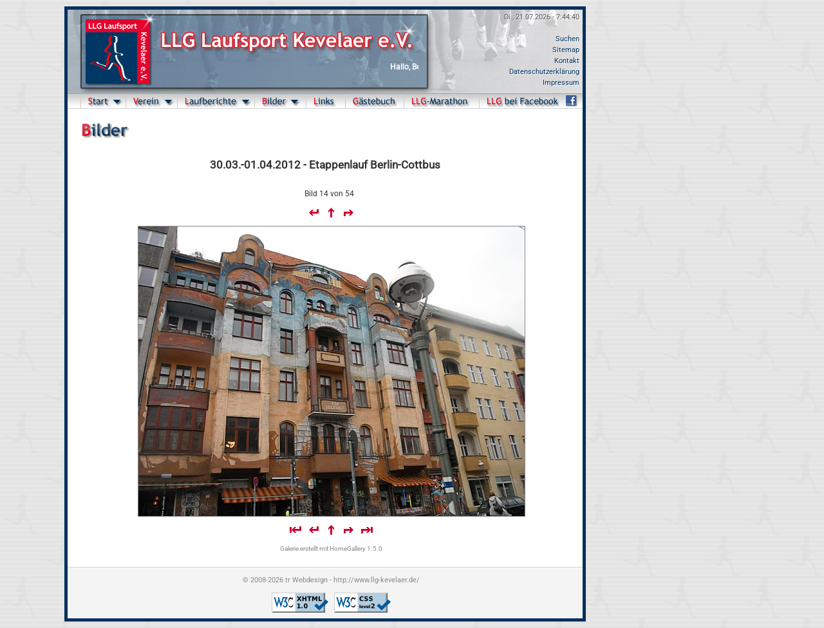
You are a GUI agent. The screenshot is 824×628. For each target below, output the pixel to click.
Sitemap (565, 50)
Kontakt (566, 61)
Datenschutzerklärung (544, 72)
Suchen (567, 39)
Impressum (561, 82)
